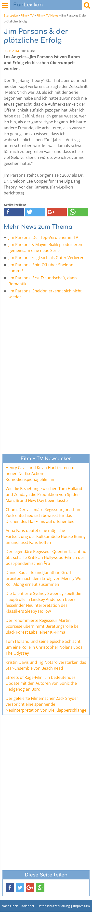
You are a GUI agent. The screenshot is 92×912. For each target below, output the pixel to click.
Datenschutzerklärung (54, 906)
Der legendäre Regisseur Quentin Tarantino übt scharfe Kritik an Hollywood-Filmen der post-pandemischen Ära (46, 557)
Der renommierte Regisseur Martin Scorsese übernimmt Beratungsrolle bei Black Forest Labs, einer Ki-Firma (42, 626)
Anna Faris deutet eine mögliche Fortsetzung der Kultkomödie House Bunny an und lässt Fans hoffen (46, 536)
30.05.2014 (11, 51)
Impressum (81, 906)
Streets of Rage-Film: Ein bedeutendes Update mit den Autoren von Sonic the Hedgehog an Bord (41, 683)
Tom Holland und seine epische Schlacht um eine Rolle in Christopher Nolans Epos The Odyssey (44, 647)
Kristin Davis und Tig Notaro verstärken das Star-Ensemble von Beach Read (46, 665)
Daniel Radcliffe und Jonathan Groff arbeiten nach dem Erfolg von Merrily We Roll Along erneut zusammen (43, 578)
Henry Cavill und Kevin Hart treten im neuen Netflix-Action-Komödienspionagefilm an (40, 473)
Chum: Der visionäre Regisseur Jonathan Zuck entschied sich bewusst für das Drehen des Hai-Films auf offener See (43, 515)
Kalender (27, 906)
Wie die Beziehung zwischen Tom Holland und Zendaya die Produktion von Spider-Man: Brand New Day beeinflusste (44, 494)
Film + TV (27, 15)
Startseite (11, 15)
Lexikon (28, 5)
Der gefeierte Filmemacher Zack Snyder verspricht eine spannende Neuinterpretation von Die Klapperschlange (46, 704)
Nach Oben (10, 906)
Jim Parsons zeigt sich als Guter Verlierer (46, 257)
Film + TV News (47, 15)
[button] (14, 212)
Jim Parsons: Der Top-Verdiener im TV (43, 237)
